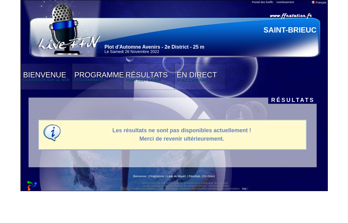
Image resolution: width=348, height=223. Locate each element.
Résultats (195, 176)
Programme (156, 176)
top (244, 188)
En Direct (209, 176)
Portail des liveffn (262, 2)
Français (318, 2)
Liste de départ (176, 176)
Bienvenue (140, 176)
